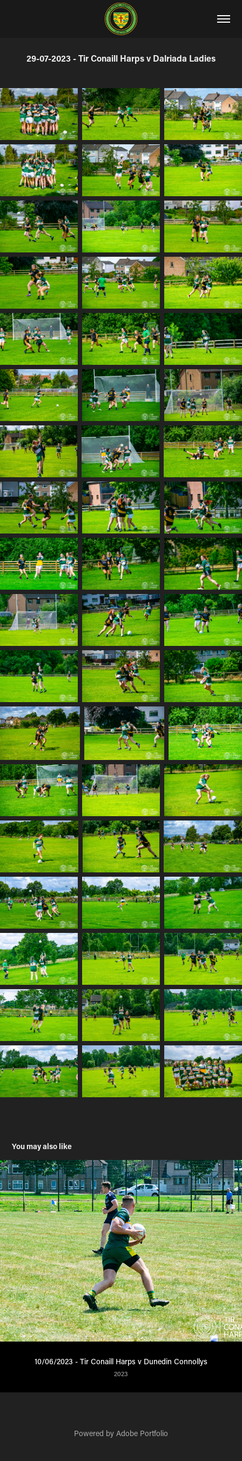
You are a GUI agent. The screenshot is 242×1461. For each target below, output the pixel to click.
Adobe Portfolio (142, 1433)
